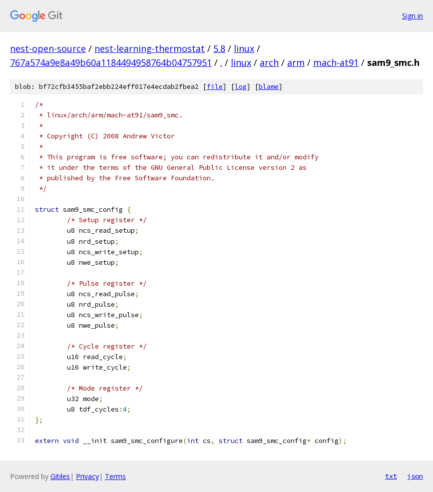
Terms (115, 476)
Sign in (412, 15)
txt (391, 476)
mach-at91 (336, 62)
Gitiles (60, 476)
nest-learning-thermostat (149, 48)
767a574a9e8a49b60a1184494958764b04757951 (111, 62)
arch (269, 62)
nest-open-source (48, 48)
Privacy (87, 476)
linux (244, 48)
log (241, 86)
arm (296, 62)
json (415, 476)
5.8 (219, 48)
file (215, 86)
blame (269, 86)
